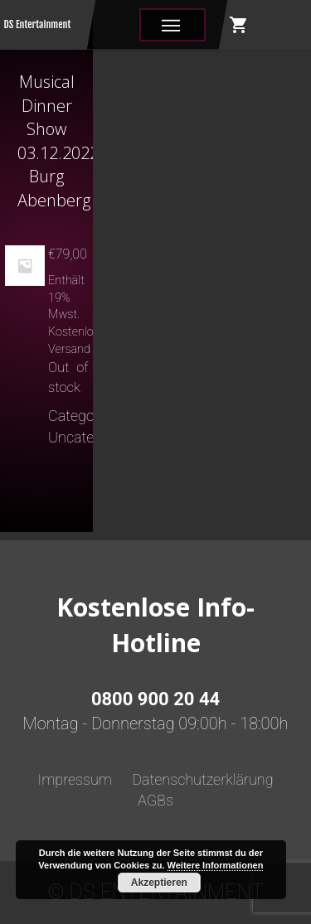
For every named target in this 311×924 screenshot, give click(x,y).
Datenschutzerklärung (202, 779)
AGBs (155, 800)
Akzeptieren (159, 882)
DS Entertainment (37, 24)
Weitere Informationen (216, 865)
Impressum (74, 779)
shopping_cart (239, 25)
